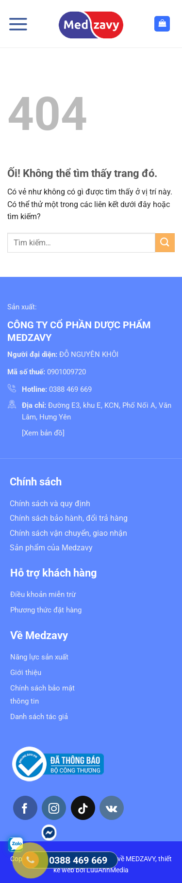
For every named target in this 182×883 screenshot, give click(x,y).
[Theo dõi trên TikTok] (83, 808)
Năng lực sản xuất (39, 657)
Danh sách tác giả (39, 716)
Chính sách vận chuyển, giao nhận (68, 533)
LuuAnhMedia (107, 870)
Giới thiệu (25, 672)
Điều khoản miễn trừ (43, 594)
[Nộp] (165, 242)
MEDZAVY (140, 859)
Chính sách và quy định (50, 503)
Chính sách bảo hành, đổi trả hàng (69, 518)
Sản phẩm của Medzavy (51, 547)
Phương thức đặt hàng (46, 610)
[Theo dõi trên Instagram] (54, 808)
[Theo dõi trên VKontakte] (111, 808)
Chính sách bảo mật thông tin (42, 695)
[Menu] (18, 24)
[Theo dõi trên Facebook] (25, 808)
